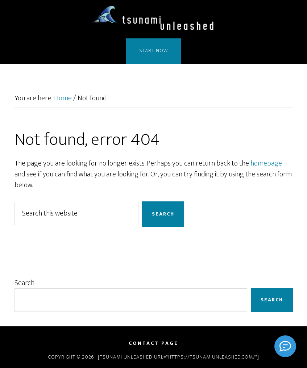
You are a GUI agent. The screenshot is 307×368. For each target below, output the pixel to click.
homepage (266, 163)
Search (24, 283)
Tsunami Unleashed (153, 19)
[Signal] (285, 346)
